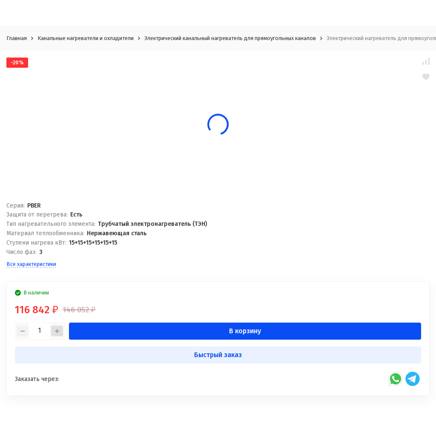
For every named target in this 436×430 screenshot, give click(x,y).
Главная (16, 38)
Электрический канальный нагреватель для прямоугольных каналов (230, 38)
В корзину (245, 331)
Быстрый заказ (218, 355)
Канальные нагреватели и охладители (85, 38)
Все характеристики (31, 264)
